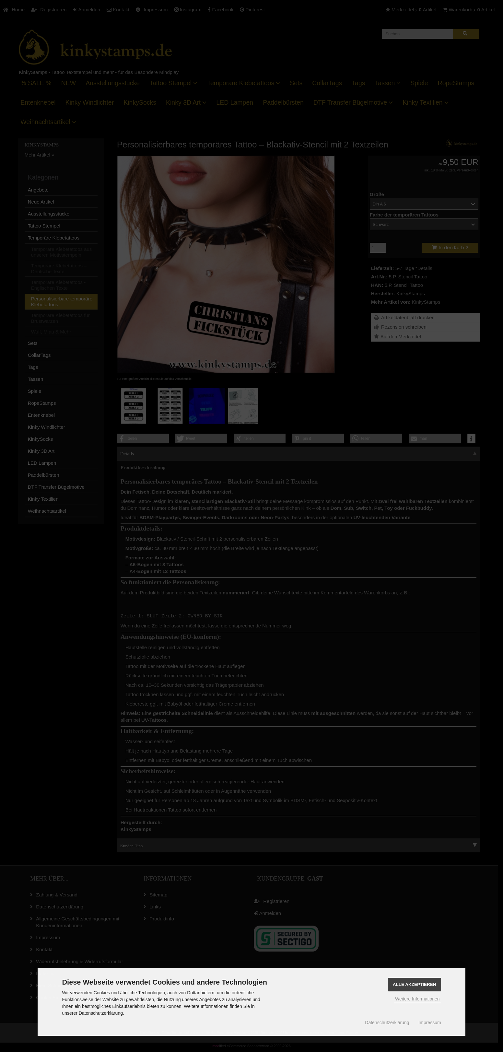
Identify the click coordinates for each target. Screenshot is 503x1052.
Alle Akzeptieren (414, 984)
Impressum (429, 1022)
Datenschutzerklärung (387, 1022)
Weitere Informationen (417, 998)
